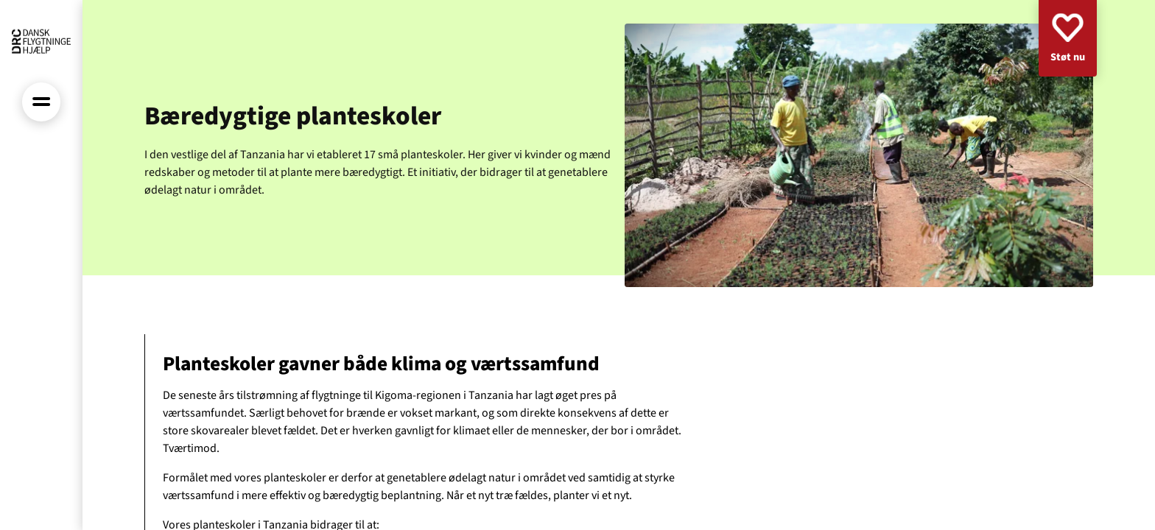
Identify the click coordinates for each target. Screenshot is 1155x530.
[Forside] (41, 41)
